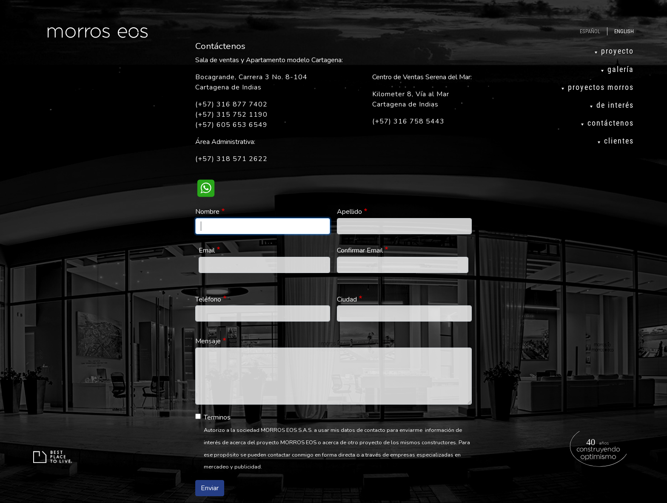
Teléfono (208, 299)
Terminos (217, 417)
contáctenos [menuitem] (610, 123)
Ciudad (347, 299)
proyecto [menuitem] (617, 51)
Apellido (349, 211)
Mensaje (208, 341)
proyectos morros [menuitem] (601, 87)
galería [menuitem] (620, 69)
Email (207, 250)
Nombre (207, 211)
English (624, 31)
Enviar (210, 488)
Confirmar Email (360, 250)
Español (590, 31)
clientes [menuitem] (619, 141)
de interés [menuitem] (615, 105)
